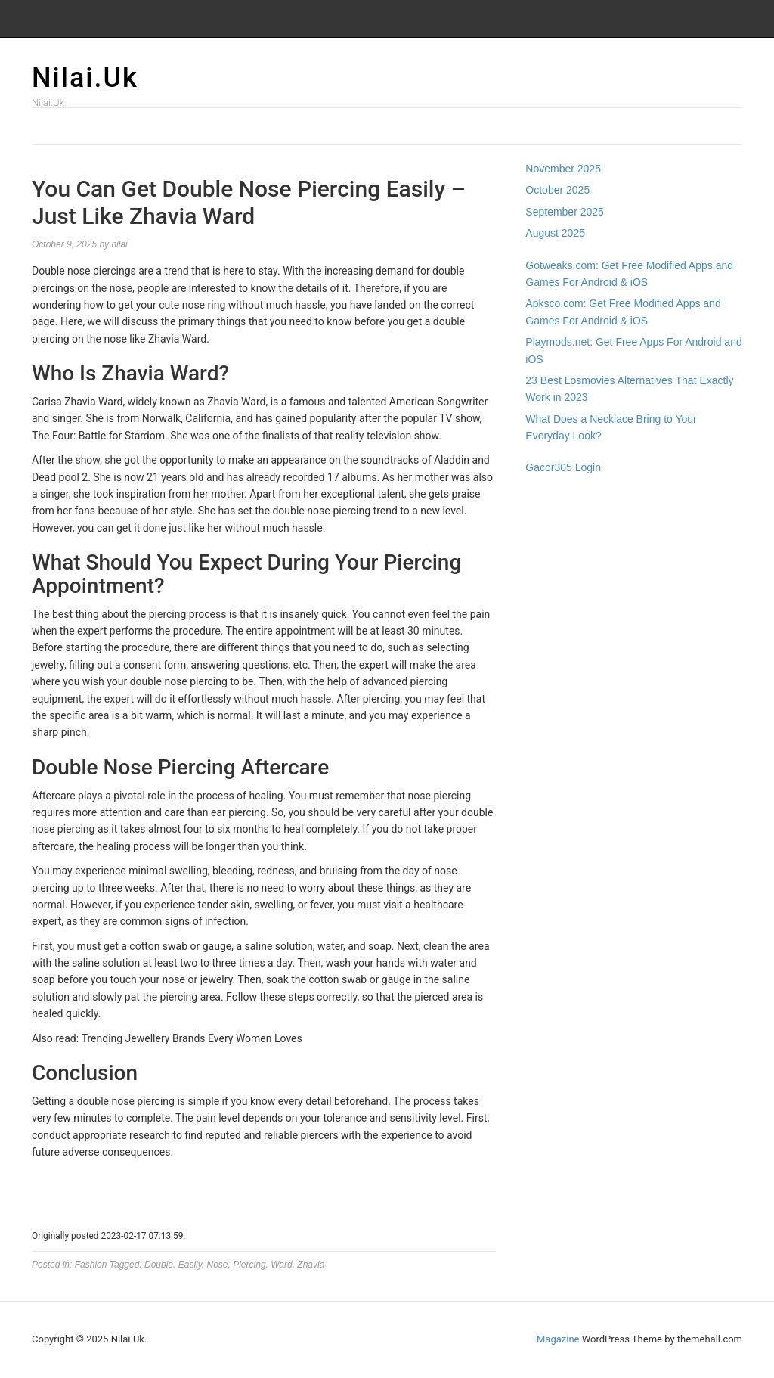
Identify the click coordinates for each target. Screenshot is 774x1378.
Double (158, 1264)
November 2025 (563, 169)
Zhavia (310, 1264)
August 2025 (555, 233)
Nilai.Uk (85, 78)
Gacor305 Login (563, 467)
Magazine (558, 1339)
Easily (190, 1264)
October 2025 (557, 190)
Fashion (91, 1264)
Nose (217, 1264)
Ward (281, 1264)
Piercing (249, 1264)
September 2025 (564, 212)
